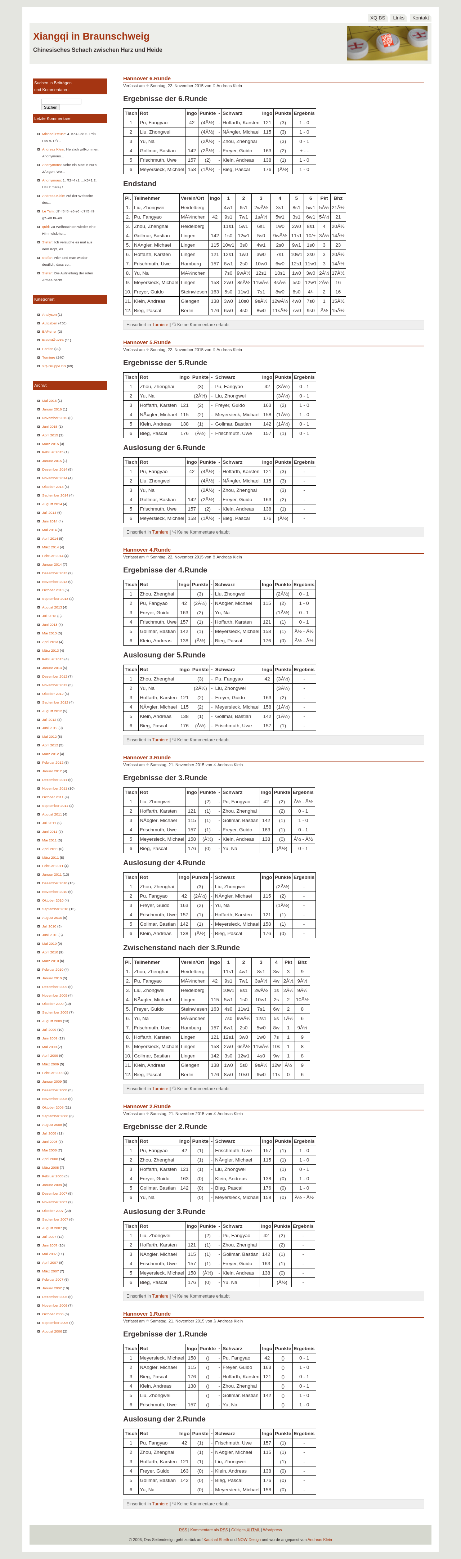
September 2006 (55, 1323)
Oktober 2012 (52, 694)
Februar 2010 (52, 969)
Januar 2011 (52, 874)
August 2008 (52, 1125)
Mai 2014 (49, 530)
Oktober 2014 (52, 487)
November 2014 (54, 478)
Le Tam (48, 211)
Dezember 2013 (54, 573)
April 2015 (50, 435)
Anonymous (51, 165)
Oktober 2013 (52, 590)
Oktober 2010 (52, 900)
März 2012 (50, 754)
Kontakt (420, 18)
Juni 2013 (50, 624)
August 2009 (52, 1021)
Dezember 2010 (54, 883)
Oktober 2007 (52, 1211)
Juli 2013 (49, 616)
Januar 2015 (52, 461)
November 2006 (54, 1305)
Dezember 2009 (54, 987)
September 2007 (55, 1219)
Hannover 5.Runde (147, 342)
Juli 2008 (49, 1133)
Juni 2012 (50, 728)
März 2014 (50, 547)
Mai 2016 (49, 401)
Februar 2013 (52, 659)
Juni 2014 (50, 521)
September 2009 (55, 1012)
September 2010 (55, 909)
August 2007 (52, 1228)
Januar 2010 (52, 978)
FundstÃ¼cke (53, 340)
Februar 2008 (52, 1176)
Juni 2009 (50, 1038)
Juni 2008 (50, 1142)
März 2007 (50, 1271)
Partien (47, 349)
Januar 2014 (52, 564)
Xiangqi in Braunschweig (91, 36)
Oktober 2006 (52, 1314)
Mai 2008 (49, 1150)
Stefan (47, 242)
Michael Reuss (53, 134)
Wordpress (272, 1530)
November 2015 (54, 418)
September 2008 (55, 1116)
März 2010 (50, 961)
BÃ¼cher (49, 331)
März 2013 (50, 650)
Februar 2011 (52, 866)
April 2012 (50, 745)
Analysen (49, 314)
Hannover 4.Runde (147, 550)
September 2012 (55, 702)
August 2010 (52, 918)
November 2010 (54, 892)
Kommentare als (209, 1530)
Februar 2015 (52, 452)
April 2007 (50, 1262)
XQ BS (377, 18)
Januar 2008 (52, 1185)
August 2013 (52, 607)
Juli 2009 (49, 1030)
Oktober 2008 (52, 1107)
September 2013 (55, 599)
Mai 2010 (49, 943)
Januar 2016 (52, 409)
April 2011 (50, 849)
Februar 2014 (52, 556)
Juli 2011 (49, 823)
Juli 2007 (49, 1237)
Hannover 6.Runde (147, 78)
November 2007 (54, 1202)
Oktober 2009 (52, 1004)
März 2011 (50, 857)
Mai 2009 (49, 1047)
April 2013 (50, 642)
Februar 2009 (52, 1073)
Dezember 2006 (54, 1297)
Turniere (48, 357)
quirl (45, 227)
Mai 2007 (49, 1254)
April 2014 (50, 538)
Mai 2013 (49, 633)
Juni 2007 (50, 1245)
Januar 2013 (52, 668)
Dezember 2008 (54, 1090)
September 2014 (55, 495)
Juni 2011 (50, 832)
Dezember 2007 (54, 1193)
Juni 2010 (50, 935)
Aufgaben (49, 323)
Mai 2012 (49, 736)
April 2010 (50, 952)
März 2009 (50, 1064)
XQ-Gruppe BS (54, 366)
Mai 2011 (49, 840)
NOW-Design (249, 1539)
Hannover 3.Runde (147, 757)
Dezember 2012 (54, 676)
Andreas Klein (53, 149)
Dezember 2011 (54, 780)
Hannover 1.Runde (147, 1314)
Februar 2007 (52, 1279)
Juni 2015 (50, 426)
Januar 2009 (52, 1081)
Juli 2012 (49, 720)
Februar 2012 (52, 762)
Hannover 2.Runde (147, 1106)
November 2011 (54, 788)
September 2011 (55, 806)
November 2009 (54, 995)
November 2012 (54, 685)
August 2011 (52, 814)
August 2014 (52, 504)
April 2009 (50, 1055)
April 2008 (50, 1159)
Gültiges (245, 1530)
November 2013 (54, 582)
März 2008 (50, 1167)
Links (398, 18)
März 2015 (50, 444)
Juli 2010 (49, 926)
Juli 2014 (49, 513)
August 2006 (52, 1331)
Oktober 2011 (52, 797)
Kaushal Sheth (216, 1539)
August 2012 (52, 711)
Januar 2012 (52, 771)
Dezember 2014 (54, 469)
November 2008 (54, 1099)
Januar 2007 (52, 1288)
